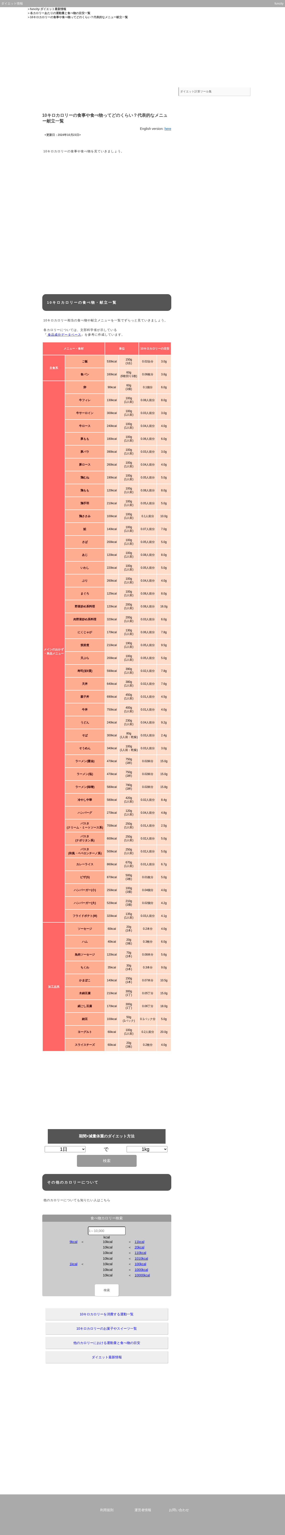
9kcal (73, 1242)
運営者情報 (142, 1510)
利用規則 (106, 1510)
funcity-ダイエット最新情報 (48, 9)
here (167, 129)
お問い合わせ (179, 1510)
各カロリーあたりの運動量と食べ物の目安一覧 (60, 13)
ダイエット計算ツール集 (196, 90)
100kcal (140, 1264)
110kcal (140, 1253)
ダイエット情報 (12, 3)
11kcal (139, 1242)
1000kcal (141, 1270)
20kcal (139, 1247)
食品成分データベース (64, 334)
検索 (107, 1161)
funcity (279, 3)
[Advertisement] (142, 52)
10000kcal (142, 1275)
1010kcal (141, 1258)
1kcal (73, 1264)
